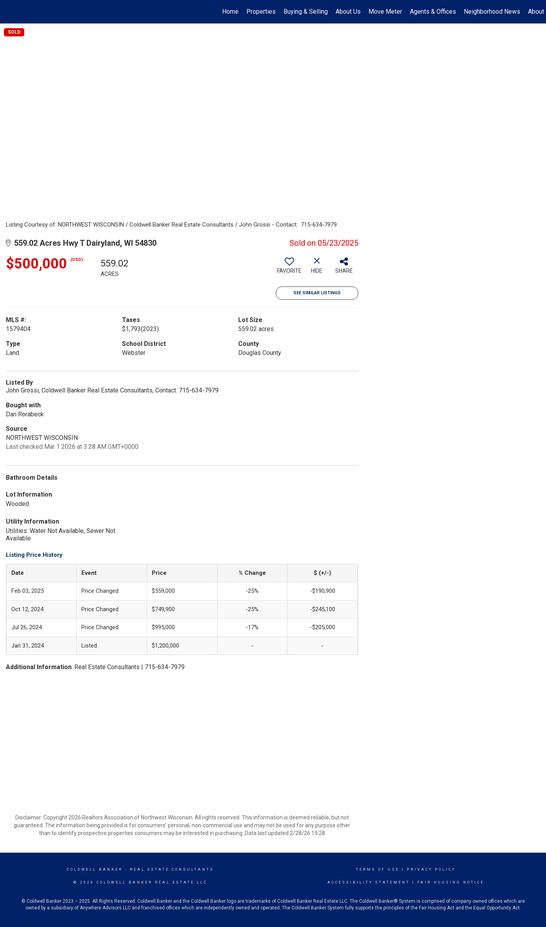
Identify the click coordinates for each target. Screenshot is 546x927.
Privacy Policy (431, 869)
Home (230, 11)
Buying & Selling (306, 11)
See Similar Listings (317, 292)
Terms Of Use (377, 869)
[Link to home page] (10, 11)
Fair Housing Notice (450, 882)
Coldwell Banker (95, 869)
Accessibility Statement (368, 882)
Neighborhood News (492, 11)
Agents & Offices (433, 11)
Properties (261, 11)
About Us (348, 11)
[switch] (289, 268)
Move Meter (385, 11)
